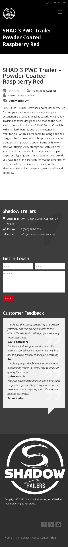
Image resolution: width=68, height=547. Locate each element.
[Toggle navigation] (60, 12)
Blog (53, 537)
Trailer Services (22, 537)
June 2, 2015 (15, 91)
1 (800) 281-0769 (55, 2)
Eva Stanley (27, 95)
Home (8, 537)
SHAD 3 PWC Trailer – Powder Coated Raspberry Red (32, 75)
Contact (44, 537)
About (35, 537)
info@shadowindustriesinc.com (39, 234)
